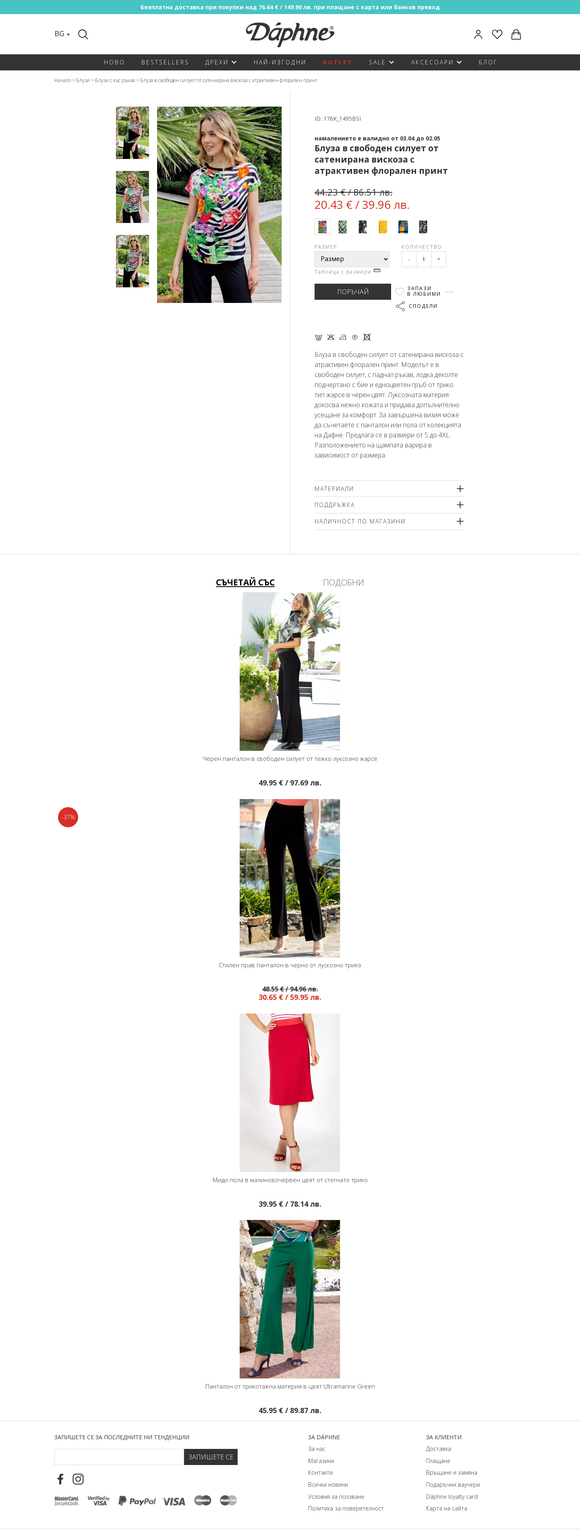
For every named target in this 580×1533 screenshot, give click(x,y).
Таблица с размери (347, 271)
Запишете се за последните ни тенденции (121, 1437)
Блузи (83, 80)
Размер (326, 246)
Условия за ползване (336, 1496)
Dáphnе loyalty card (452, 1496)
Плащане (438, 1461)
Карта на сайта (446, 1508)
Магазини (321, 1461)
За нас (316, 1449)
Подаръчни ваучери (453, 1484)
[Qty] (423, 259)
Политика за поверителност (346, 1508)
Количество (422, 246)
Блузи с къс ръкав (115, 80)
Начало (62, 80)
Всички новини (328, 1484)
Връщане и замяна (451, 1472)
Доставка (438, 1449)
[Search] (84, 34)
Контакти (320, 1472)
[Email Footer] (119, 1457)
